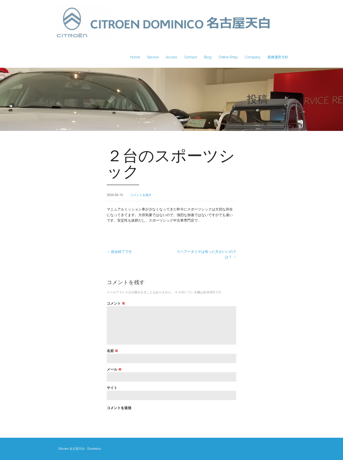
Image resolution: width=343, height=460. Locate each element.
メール (114, 369)
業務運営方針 (278, 57)
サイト (112, 388)
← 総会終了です (119, 252)
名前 (112, 351)
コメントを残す (141, 195)
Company (253, 57)
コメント (116, 303)
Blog (207, 57)
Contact (190, 57)
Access (171, 57)
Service (153, 57)
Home (135, 57)
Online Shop (228, 57)
